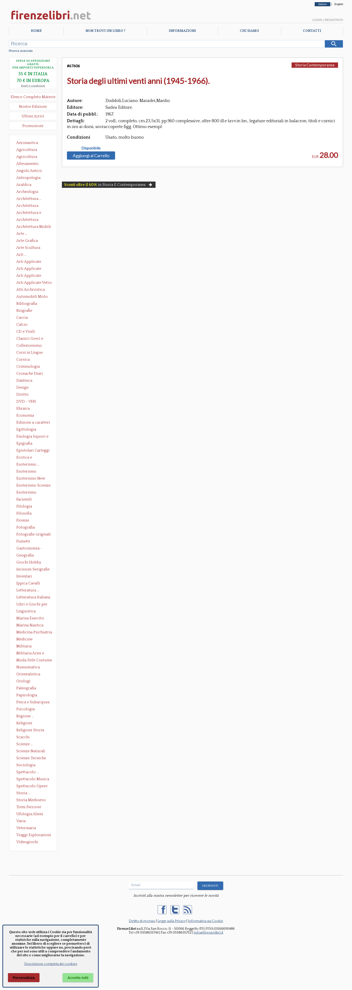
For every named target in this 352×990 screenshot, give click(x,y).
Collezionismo (29, 345)
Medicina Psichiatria (34, 632)
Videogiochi (27, 842)
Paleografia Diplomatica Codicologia (27, 688)
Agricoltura (26, 150)
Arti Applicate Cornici (28, 269)
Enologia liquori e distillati (32, 437)
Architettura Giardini (27, 220)
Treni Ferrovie (28, 807)
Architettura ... (28, 199)
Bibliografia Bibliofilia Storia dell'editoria (31, 304)
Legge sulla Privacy (171, 921)
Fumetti (23, 541)
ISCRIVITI (210, 886)
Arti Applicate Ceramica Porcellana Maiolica (33, 262)
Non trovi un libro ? (105, 31)
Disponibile (90, 148)
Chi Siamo (249, 31)
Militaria (24, 646)
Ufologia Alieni (29, 814)
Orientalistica (28, 674)
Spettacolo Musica (32, 779)
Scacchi (23, 737)
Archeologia (27, 192)
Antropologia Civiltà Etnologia (31, 178)
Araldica (23, 185)
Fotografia (25, 527)
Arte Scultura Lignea (28, 248)
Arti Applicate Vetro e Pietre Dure (34, 283)
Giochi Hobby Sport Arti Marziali (33, 562)
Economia (25, 415)
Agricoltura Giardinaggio (28, 157)
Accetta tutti (77, 978)
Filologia (24, 506)
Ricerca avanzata (21, 51)
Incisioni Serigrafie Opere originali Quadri (33, 569)
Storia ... (23, 793)
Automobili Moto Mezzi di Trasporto (33, 297)
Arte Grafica (27, 240)
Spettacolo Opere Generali (31, 786)
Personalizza (24, 978)
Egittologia (26, 429)
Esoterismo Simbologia (26, 492)
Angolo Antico (29, 171)
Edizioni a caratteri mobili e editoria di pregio (33, 423)
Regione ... (25, 716)
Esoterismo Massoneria (26, 472)
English (338, 4)
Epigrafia (24, 443)
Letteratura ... (27, 590)
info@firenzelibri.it (208, 933)
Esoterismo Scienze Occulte (33, 485)
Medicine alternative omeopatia (25, 639)
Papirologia (26, 695)
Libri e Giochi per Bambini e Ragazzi (32, 604)
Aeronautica (27, 143)
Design (22, 387)
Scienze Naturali (30, 751)
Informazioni (182, 31)
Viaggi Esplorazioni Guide (33, 835)
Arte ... (21, 233)
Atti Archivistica (30, 289)
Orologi (23, 681)
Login (317, 20)
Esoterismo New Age (30, 478)
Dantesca (24, 380)
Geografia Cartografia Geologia (26, 555)
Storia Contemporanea (314, 64)
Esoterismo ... (27, 464)
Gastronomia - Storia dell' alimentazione (29, 548)
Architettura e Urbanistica (28, 213)
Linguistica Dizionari (26, 611)
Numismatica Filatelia (28, 667)
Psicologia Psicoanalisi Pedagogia (26, 709)
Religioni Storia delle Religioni (30, 730)
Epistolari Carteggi (33, 450)
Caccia (22, 317)
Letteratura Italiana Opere (33, 597)
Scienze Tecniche (31, 758)
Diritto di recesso (142, 921)
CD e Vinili (25, 331)
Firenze (22, 520)
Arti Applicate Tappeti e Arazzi (30, 276)
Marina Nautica (29, 625)
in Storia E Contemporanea (108, 185)
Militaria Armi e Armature (30, 653)
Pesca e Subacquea (32, 702)
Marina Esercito (30, 618)
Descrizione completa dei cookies (50, 964)
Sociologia (25, 765)
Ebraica (23, 408)
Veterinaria (26, 828)
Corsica (23, 359)
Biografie (24, 310)
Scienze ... (24, 744)
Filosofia (24, 513)
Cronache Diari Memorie (29, 374)
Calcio (21, 324)
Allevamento (27, 164)
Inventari (24, 576)
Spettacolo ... (27, 772)
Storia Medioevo (31, 800)
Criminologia (28, 366)
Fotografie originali (33, 534)
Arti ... (21, 254)
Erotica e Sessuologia (27, 458)
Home (36, 31)
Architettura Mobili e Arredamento (33, 227)
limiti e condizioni (33, 85)
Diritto (22, 394)
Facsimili (24, 499)
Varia (21, 821)
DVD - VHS (26, 401)
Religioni (24, 723)
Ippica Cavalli (28, 583)
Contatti (312, 31)
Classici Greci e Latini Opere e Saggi (34, 339)
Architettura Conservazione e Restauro (30, 206)
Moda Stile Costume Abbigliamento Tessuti (34, 660)
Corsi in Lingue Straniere (29, 353)
